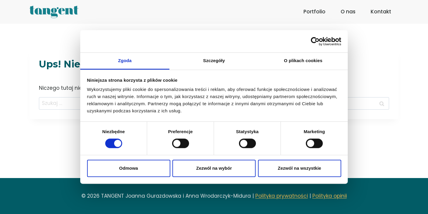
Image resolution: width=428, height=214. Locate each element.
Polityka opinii (329, 195)
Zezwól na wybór (214, 168)
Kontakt (381, 11)
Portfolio (314, 11)
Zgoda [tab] (125, 60)
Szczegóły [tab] (214, 60)
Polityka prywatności (281, 195)
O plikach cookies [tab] (303, 60)
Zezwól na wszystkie (299, 168)
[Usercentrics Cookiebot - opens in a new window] (315, 41)
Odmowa (128, 168)
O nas (348, 11)
